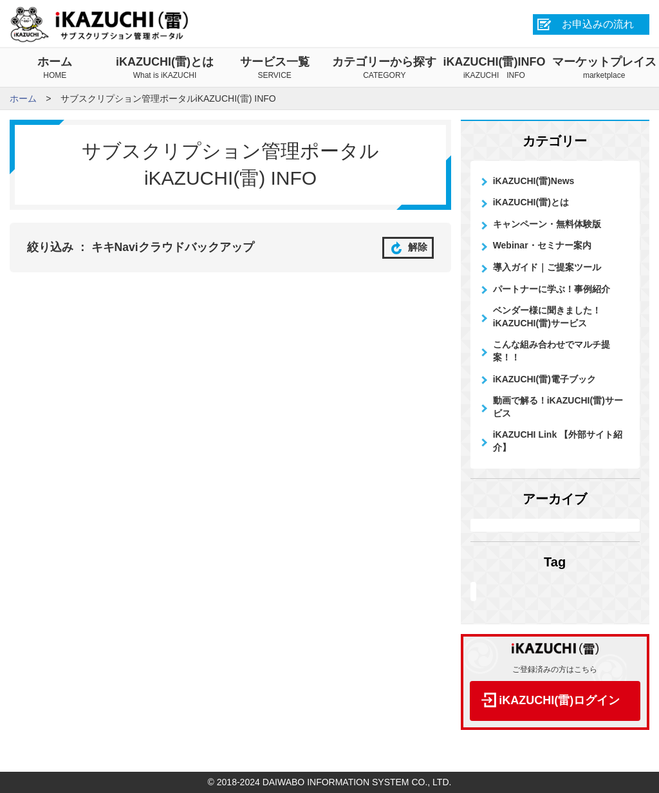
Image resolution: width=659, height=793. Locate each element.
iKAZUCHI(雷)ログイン (559, 700)
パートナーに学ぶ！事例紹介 (551, 289)
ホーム (55, 68)
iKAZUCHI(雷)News (534, 181)
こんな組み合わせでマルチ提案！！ (551, 350)
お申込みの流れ (598, 24)
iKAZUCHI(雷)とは (165, 68)
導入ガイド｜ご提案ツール (547, 267)
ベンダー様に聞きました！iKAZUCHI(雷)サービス (547, 316)
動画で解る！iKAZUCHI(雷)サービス (558, 406)
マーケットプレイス (604, 68)
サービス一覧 (274, 68)
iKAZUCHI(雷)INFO (494, 68)
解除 (408, 247)
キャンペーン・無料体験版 (547, 224)
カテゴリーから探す (384, 68)
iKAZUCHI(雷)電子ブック (544, 379)
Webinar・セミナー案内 (542, 245)
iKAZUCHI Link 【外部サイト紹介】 (557, 440)
